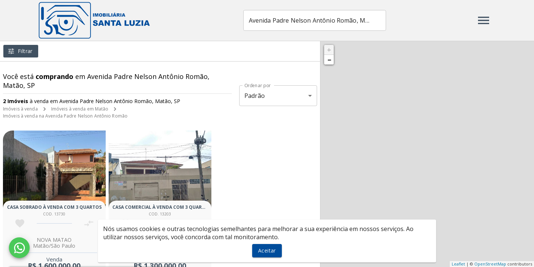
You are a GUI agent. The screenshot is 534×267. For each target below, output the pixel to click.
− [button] (329, 59)
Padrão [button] (254, 96)
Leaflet (458, 264)
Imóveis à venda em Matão (80, 109)
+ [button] (329, 49)
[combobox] (314, 20)
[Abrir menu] (483, 20)
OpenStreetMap (490, 264)
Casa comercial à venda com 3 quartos (161, 207)
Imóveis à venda (20, 109)
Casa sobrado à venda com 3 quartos (54, 207)
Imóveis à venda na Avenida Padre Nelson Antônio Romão (65, 116)
